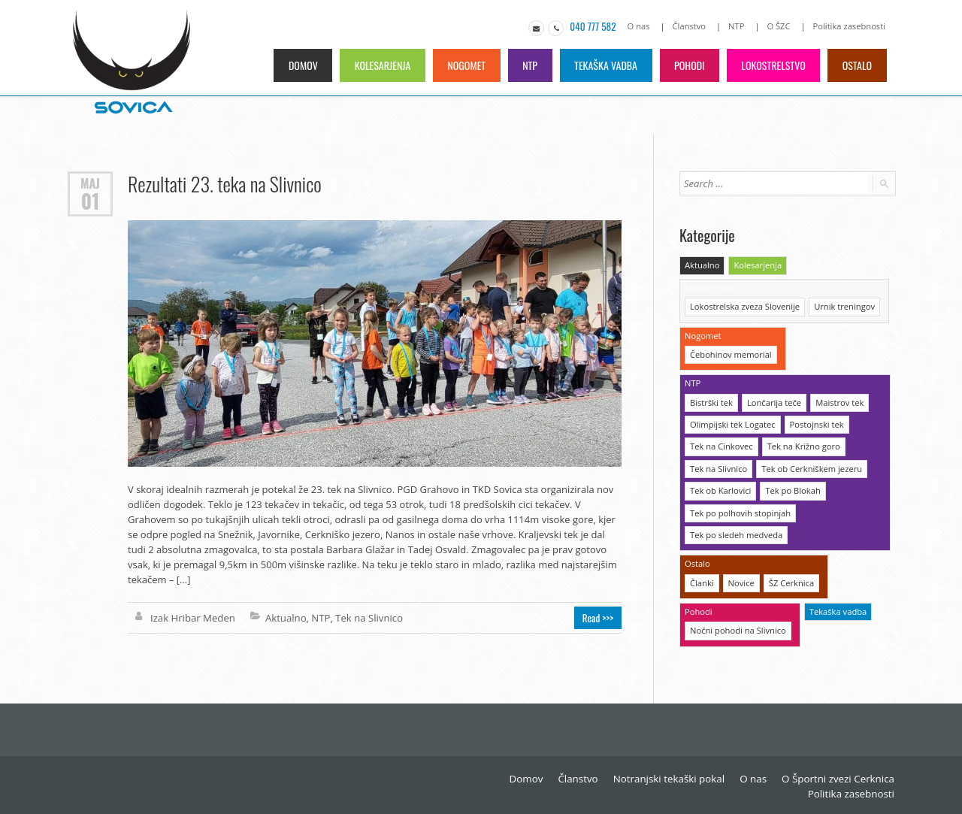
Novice (741, 578)
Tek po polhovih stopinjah (739, 509)
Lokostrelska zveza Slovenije (744, 305)
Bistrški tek (711, 400)
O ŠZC (779, 26)
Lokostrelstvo (773, 65)
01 (90, 200)
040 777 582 (595, 26)
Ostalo (857, 65)
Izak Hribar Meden (192, 618)
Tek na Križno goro (802, 443)
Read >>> (598, 617)
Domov (298, 65)
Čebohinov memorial (730, 353)
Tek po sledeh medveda (735, 531)
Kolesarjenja (378, 65)
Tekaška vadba (603, 65)
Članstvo (691, 26)
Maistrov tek (837, 400)
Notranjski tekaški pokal (674, 776)
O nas (641, 26)
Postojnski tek (815, 422)
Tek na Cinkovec (721, 443)
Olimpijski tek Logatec (732, 422)
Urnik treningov (842, 305)
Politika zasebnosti (849, 26)
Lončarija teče (773, 400)
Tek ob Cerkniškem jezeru (810, 465)
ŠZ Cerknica (790, 578)
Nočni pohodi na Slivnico (737, 625)
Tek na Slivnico (367, 618)
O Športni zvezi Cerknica (839, 776)
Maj (90, 182)
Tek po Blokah (791, 487)
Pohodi (688, 65)
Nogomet (463, 65)
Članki (701, 578)
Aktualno (284, 618)
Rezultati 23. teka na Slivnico (224, 183)
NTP (738, 26)
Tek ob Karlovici (720, 487)
